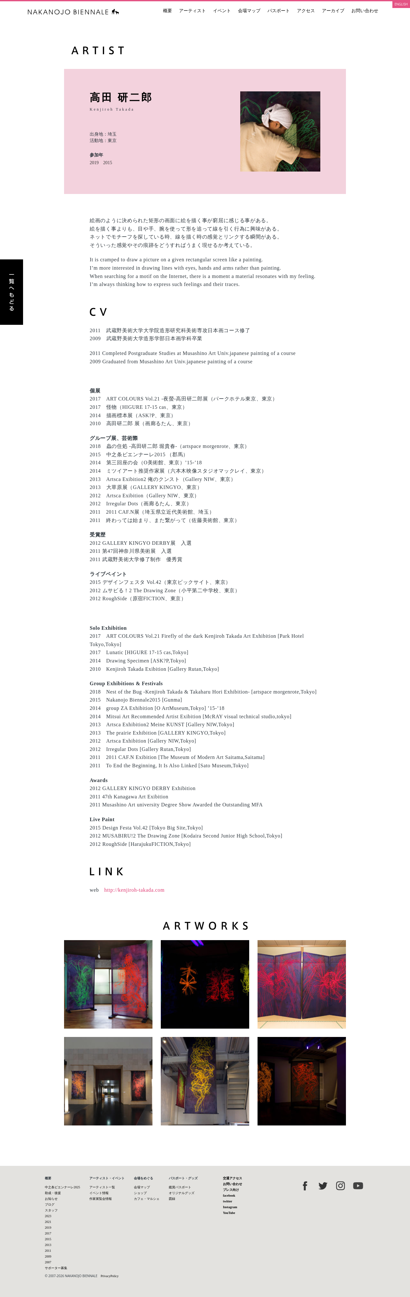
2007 (48, 1262)
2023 (48, 1216)
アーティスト (192, 10)
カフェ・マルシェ (147, 1198)
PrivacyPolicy (110, 1276)
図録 (172, 1198)
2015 (107, 162)
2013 (48, 1245)
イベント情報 (99, 1193)
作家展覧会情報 (100, 1198)
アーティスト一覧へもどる (11, 292)
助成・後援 (53, 1193)
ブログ (49, 1204)
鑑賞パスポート (180, 1187)
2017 (48, 1233)
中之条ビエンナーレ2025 (62, 1187)
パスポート (278, 10)
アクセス (306, 10)
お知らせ (51, 1198)
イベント (222, 10)
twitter (227, 1201)
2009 (48, 1256)
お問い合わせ (364, 10)
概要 (167, 10)
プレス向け (231, 1190)
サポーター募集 (56, 1268)
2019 (94, 162)
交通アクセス (232, 1178)
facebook (229, 1195)
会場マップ (249, 10)
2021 (48, 1222)
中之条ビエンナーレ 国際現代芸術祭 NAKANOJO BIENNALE (73, 11)
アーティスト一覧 (102, 1187)
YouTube (229, 1213)
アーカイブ (333, 10)
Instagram (230, 1207)
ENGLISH (401, 4)
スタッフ (51, 1210)
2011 (48, 1250)
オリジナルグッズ (181, 1193)
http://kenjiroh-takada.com (134, 890)
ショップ (140, 1193)
